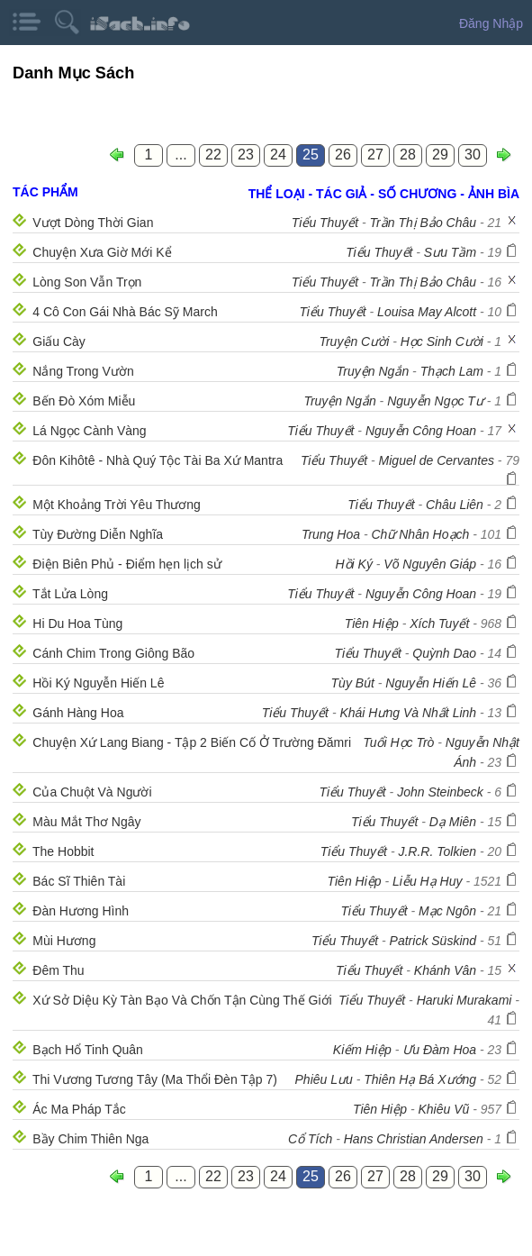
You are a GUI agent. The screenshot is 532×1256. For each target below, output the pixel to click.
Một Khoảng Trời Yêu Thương (116, 504)
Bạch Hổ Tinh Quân (87, 1049)
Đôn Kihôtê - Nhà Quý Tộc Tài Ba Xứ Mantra (157, 460)
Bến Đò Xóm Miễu (83, 401)
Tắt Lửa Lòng (70, 594)
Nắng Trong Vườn (82, 371)
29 (440, 154)
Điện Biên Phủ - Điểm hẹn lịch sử (126, 564)
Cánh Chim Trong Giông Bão (113, 653)
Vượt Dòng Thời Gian (92, 222)
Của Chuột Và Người (91, 792)
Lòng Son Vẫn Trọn (86, 282)
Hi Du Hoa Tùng (77, 623)
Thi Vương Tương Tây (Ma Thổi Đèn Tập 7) (154, 1079)
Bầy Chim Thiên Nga (90, 1139)
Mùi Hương (63, 940)
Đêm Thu (58, 970)
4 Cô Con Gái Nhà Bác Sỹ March (124, 312)
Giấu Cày (59, 341)
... (180, 154)
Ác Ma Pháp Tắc (78, 1109)
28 (408, 154)
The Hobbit (63, 851)
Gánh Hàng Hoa (77, 712)
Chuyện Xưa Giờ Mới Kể (101, 252)
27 (375, 154)
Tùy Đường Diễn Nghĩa (97, 534)
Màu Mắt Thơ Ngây (86, 822)
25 (310, 154)
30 (472, 154)
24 (278, 154)
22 (213, 154)
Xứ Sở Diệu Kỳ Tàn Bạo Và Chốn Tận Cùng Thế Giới (181, 1000)
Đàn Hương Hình (80, 911)
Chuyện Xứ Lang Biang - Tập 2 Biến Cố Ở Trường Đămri (191, 742)
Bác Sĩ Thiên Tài (78, 881)
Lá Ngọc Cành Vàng (89, 430)
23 (246, 154)
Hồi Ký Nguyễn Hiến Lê (98, 683)
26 (343, 154)
